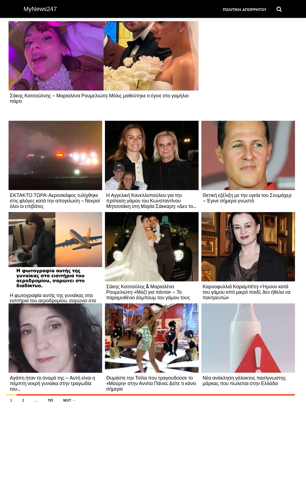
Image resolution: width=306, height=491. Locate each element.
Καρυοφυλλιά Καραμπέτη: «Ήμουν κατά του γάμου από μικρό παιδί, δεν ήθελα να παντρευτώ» (247, 291)
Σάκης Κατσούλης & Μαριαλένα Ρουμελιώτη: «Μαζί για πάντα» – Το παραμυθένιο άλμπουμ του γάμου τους (148, 291)
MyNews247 (40, 9)
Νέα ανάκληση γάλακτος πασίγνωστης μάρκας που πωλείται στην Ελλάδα (244, 380)
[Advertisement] (248, 70)
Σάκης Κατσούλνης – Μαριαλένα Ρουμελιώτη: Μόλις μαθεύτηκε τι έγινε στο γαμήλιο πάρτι (99, 98)
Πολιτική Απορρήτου (245, 9)
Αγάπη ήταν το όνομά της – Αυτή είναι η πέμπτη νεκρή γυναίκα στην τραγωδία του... (52, 383)
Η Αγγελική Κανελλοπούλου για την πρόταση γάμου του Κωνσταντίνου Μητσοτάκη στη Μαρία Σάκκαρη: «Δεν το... (151, 200)
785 (50, 400)
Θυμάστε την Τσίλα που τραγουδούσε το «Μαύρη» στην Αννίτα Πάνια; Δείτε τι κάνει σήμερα (151, 383)
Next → (69, 400)
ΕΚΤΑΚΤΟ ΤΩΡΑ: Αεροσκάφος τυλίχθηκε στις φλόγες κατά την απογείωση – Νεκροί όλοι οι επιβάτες (55, 200)
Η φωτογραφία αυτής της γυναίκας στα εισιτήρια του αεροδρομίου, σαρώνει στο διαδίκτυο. (53, 300)
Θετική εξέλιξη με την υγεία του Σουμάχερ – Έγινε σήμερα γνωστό (247, 197)
